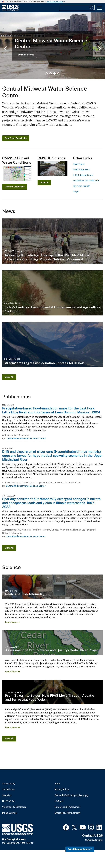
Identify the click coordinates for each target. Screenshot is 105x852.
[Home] (10, 10)
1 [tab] (46, 73)
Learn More (11, 622)
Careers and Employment (67, 807)
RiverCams (78, 164)
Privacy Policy (62, 789)
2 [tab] (50, 73)
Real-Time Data (81, 169)
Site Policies (8, 789)
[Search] (92, 7)
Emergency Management (67, 813)
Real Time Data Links (16, 138)
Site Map (6, 795)
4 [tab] (58, 73)
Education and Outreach (86, 180)
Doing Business (10, 813)
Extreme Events (26, 54)
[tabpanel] (52, 45)
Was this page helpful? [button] (80, 849)
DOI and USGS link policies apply (72, 795)
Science (44, 182)
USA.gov (59, 801)
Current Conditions (14, 186)
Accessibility (8, 783)
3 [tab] (54, 73)
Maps (76, 191)
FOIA (57, 783)
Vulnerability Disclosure (14, 807)
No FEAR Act (8, 801)
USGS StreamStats (83, 175)
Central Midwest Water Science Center (25, 438)
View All (9, 377)
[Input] (77, 7)
